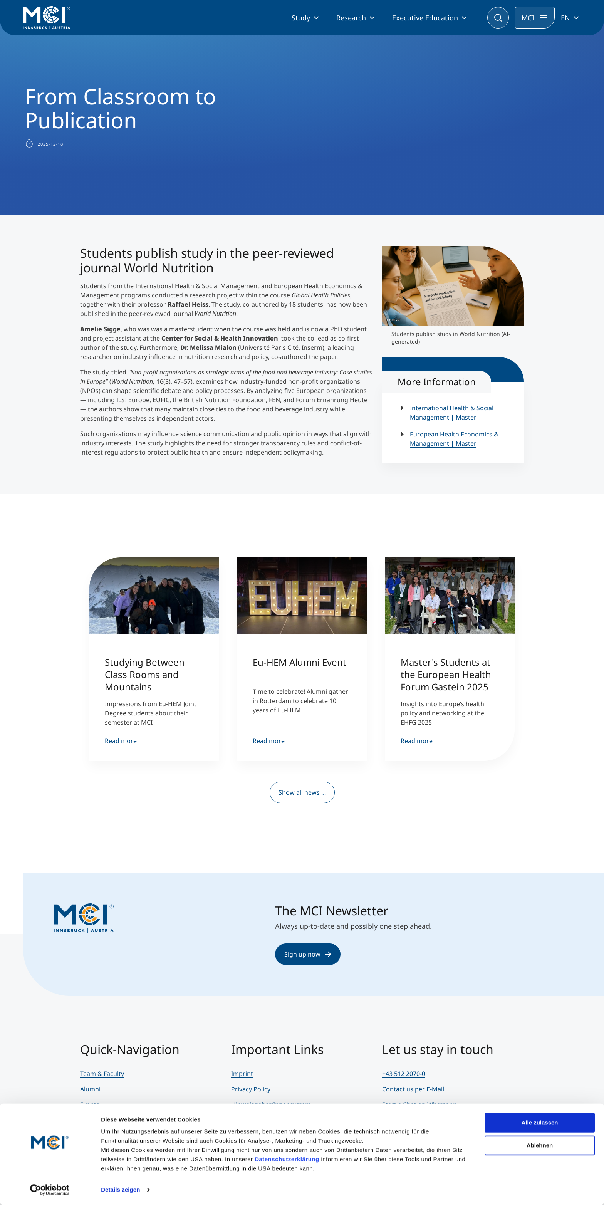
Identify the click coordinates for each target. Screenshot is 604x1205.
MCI (528, 17)
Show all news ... (302, 792)
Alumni (90, 1089)
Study (301, 17)
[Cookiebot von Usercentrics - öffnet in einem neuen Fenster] (50, 1190)
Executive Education (425, 17)
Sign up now (307, 954)
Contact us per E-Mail (413, 1089)
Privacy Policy (250, 1089)
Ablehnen (540, 1145)
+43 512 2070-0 (403, 1073)
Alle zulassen (539, 1122)
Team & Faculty (102, 1073)
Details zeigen (120, 1190)
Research (351, 17)
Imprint (242, 1073)
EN (565, 17)
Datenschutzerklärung (287, 1159)
